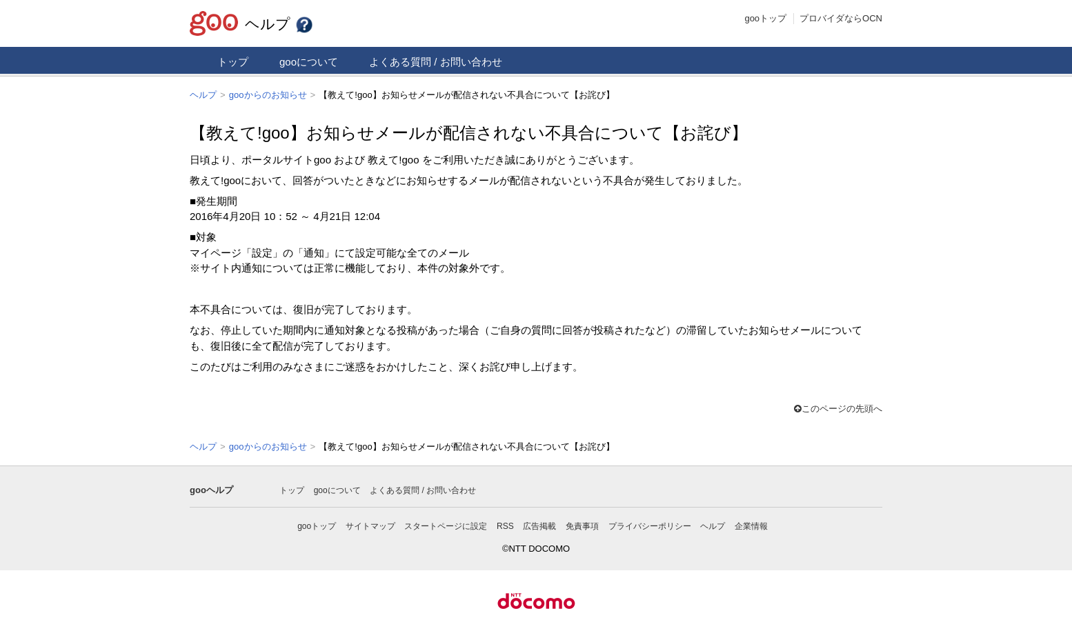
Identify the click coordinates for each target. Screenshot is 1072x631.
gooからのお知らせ (268, 95)
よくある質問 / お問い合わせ (435, 62)
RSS (505, 525)
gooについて (308, 62)
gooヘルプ (211, 488)
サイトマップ (370, 525)
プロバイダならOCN (841, 18)
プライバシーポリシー (649, 525)
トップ (232, 62)
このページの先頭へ (838, 408)
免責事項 (582, 525)
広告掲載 (539, 525)
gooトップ (765, 18)
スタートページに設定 (445, 525)
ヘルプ (279, 24)
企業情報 (751, 525)
